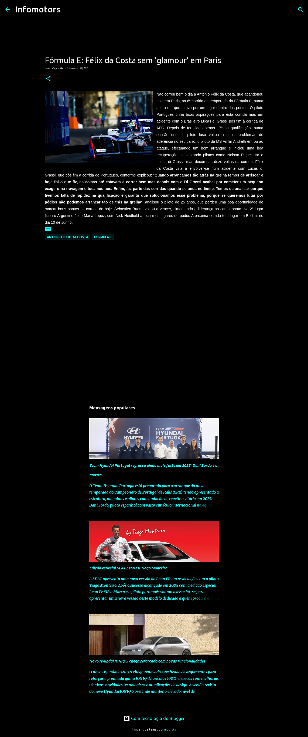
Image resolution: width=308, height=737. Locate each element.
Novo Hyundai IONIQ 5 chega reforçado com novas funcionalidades (147, 661)
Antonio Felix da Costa (67, 237)
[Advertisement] (154, 351)
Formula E (103, 237)
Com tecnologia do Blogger (154, 718)
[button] (48, 78)
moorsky (170, 729)
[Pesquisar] (68, 9)
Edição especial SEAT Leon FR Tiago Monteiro (128, 568)
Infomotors (37, 9)
